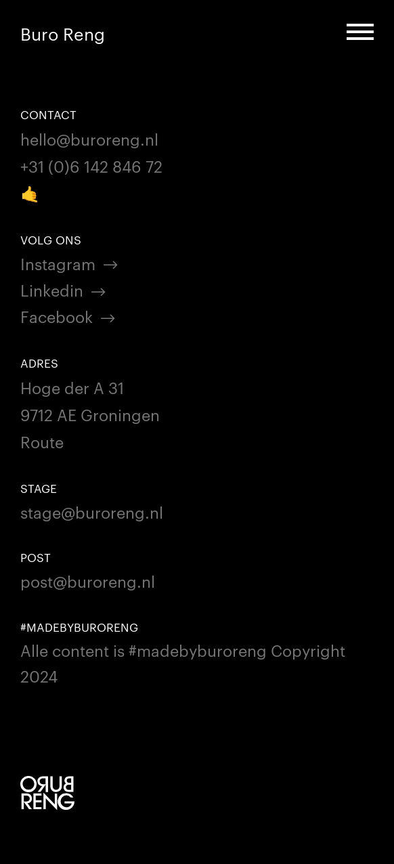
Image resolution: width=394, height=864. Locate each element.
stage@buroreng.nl (91, 511)
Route (42, 441)
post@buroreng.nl (87, 580)
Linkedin (51, 289)
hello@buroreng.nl (89, 138)
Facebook (56, 315)
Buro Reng (62, 33)
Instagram (57, 263)
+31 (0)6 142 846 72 (91, 165)
